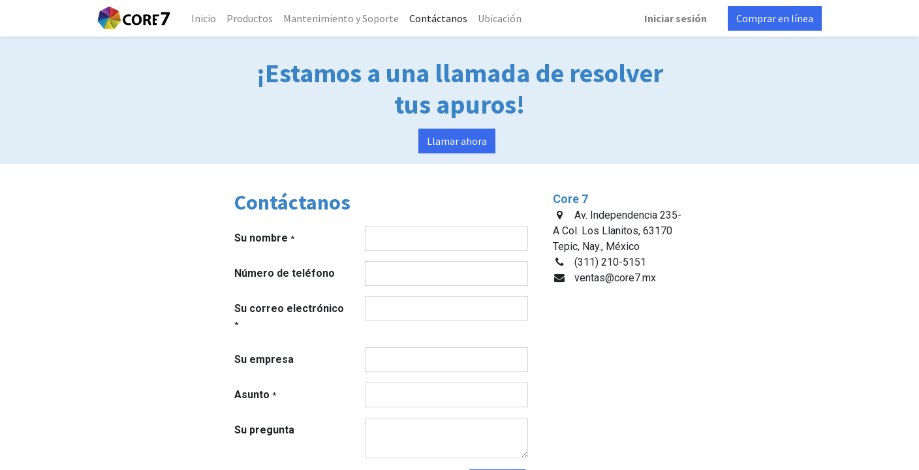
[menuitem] (203, 18)
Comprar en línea (774, 18)
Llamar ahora (457, 141)
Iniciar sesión (675, 18)
